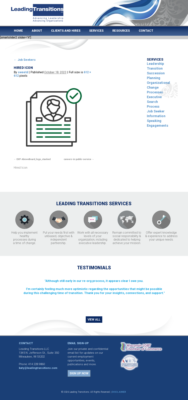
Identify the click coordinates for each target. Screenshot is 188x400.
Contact (146, 30)
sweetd (23, 72)
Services (96, 30)
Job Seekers (25, 60)
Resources (121, 30)
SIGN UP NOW (79, 373)
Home (18, 30)
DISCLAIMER (119, 392)
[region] (94, 293)
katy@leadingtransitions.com (38, 368)
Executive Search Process (154, 101)
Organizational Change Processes (158, 87)
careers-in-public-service (77, 159)
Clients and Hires (65, 30)
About (37, 30)
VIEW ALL (94, 319)
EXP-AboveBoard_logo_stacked (33, 159)
